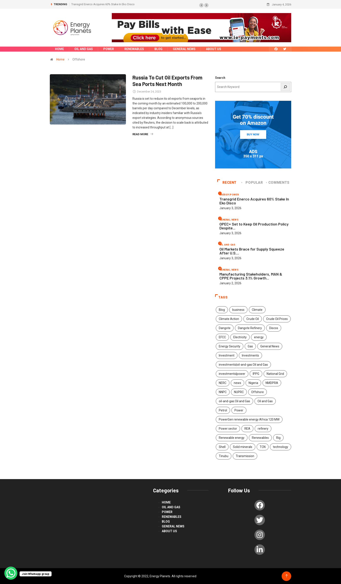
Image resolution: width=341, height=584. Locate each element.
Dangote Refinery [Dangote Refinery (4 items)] (250, 328)
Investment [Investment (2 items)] (226, 355)
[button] (201, 5)
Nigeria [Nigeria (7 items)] (253, 382)
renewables (134, 49)
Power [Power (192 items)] (238, 410)
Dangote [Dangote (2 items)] (225, 328)
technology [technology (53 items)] (280, 446)
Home (59, 49)
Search (220, 77)
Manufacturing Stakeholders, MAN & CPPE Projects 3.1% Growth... (250, 275)
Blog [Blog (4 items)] (222, 309)
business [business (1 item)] (238, 309)
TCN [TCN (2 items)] (263, 446)
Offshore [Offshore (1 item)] (257, 392)
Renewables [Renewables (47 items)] (260, 437)
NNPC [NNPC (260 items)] (223, 392)
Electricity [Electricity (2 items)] (240, 337)
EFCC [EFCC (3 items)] (222, 337)
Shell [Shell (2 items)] (222, 446)
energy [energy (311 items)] (259, 337)
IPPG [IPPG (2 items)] (256, 373)
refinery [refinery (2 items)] (263, 428)
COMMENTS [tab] (278, 182)
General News (184, 49)
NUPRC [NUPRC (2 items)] (239, 392)
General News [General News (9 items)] (269, 346)
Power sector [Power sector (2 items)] (228, 428)
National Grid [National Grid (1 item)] (275, 373)
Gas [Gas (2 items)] (250, 346)
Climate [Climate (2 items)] (257, 309)
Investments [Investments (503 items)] (250, 355)
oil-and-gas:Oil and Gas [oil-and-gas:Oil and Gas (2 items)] (234, 401)
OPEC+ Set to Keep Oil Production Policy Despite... (254, 225)
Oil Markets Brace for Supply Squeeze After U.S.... (251, 250)
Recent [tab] (227, 182)
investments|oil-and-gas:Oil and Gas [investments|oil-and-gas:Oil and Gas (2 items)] (243, 364)
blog (158, 49)
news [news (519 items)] (237, 382)
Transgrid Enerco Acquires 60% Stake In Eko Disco (103, 4)
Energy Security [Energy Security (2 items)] (229, 346)
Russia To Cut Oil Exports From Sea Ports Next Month (167, 80)
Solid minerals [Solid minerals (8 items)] (242, 446)
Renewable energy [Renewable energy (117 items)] (231, 437)
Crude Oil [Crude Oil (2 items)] (252, 318)
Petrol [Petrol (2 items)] (223, 410)
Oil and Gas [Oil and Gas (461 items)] (265, 401)
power (108, 49)
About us (213, 49)
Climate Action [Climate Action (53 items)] (229, 318)
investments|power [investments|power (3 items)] (232, 373)
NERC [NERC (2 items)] (222, 382)
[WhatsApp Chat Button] (10, 573)
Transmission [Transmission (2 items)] (245, 456)
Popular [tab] (252, 182)
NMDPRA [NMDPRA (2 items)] (272, 382)
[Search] (285, 87)
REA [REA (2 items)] (247, 428)
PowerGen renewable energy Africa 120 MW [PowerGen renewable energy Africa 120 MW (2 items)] (249, 419)
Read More (142, 134)
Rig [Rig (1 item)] (278, 437)
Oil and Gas (83, 49)
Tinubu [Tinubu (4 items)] (223, 456)
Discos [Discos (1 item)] (273, 328)
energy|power (229, 194)
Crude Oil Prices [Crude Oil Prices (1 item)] (277, 318)
